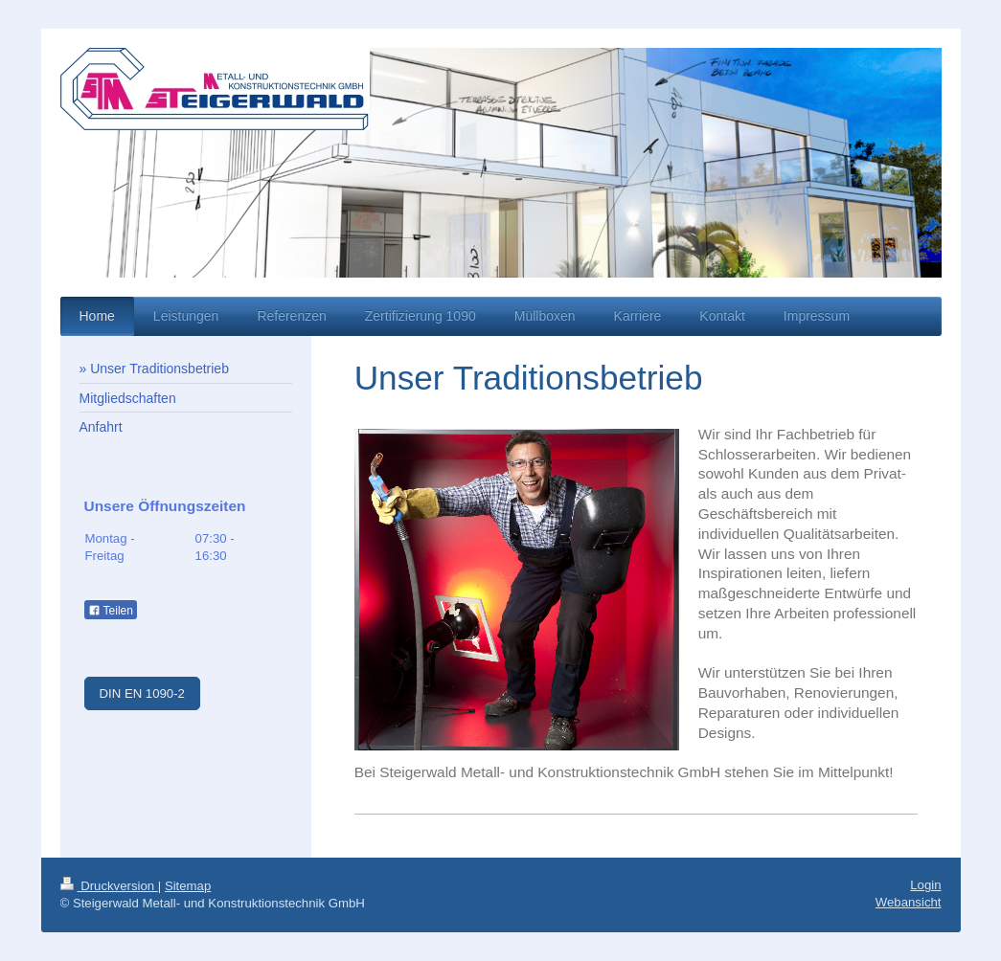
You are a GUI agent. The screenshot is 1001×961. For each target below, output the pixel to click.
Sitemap (188, 886)
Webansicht (909, 902)
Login (925, 885)
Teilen (110, 610)
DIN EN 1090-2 (142, 693)
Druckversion (109, 886)
